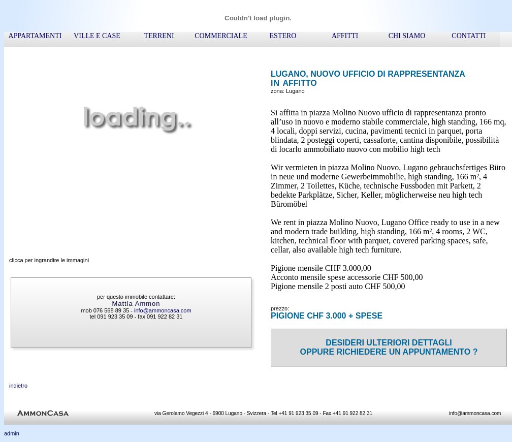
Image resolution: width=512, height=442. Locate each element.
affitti (345, 36)
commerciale (221, 36)
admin (11, 433)
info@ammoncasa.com (162, 310)
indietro (18, 386)
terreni (159, 36)
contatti (469, 36)
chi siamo (407, 36)
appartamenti (35, 36)
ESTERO (283, 36)
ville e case (97, 36)
